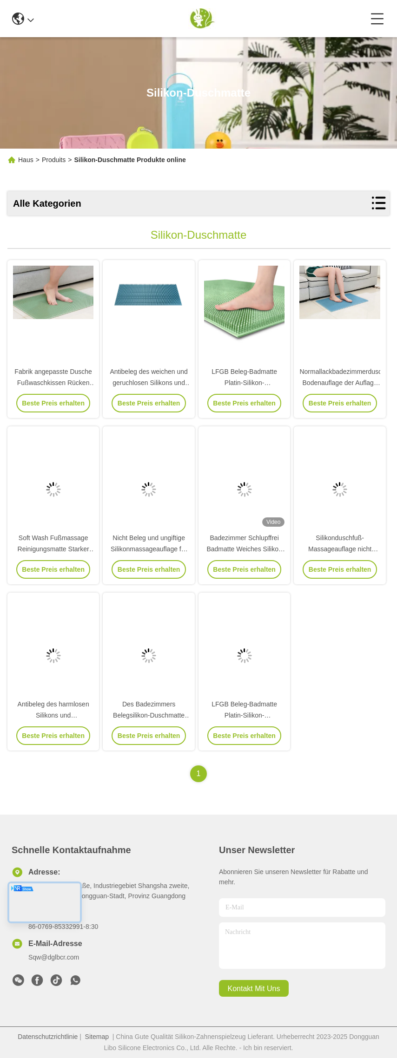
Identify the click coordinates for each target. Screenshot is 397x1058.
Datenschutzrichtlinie (48, 1036)
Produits (54, 159)
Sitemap (97, 1036)
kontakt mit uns (254, 989)
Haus (25, 159)
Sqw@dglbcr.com (53, 957)
